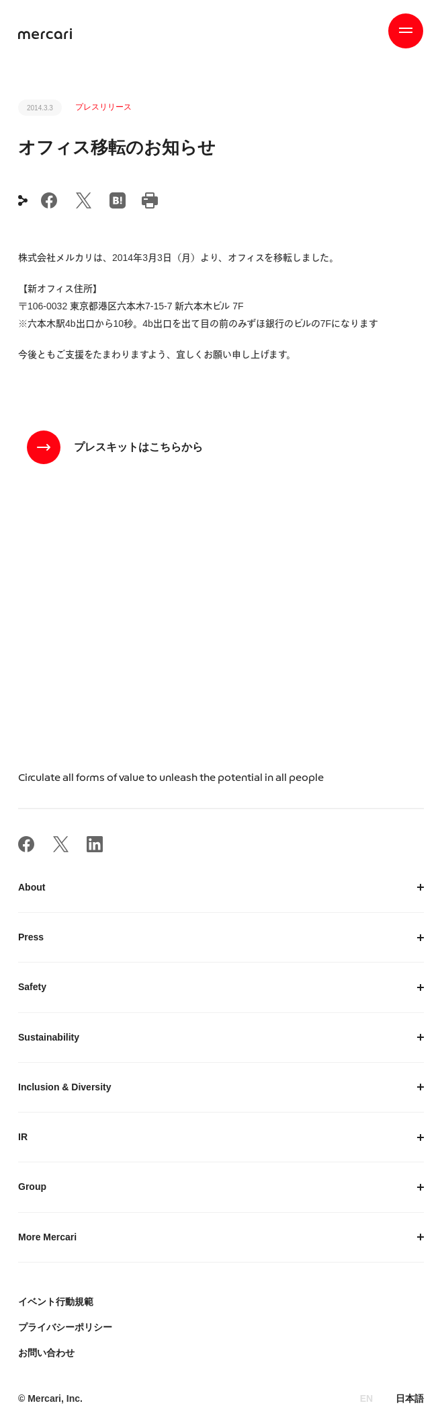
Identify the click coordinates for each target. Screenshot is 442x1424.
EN (366, 1398)
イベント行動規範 (55, 1301)
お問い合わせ (46, 1352)
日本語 (410, 1398)
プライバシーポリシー (65, 1327)
